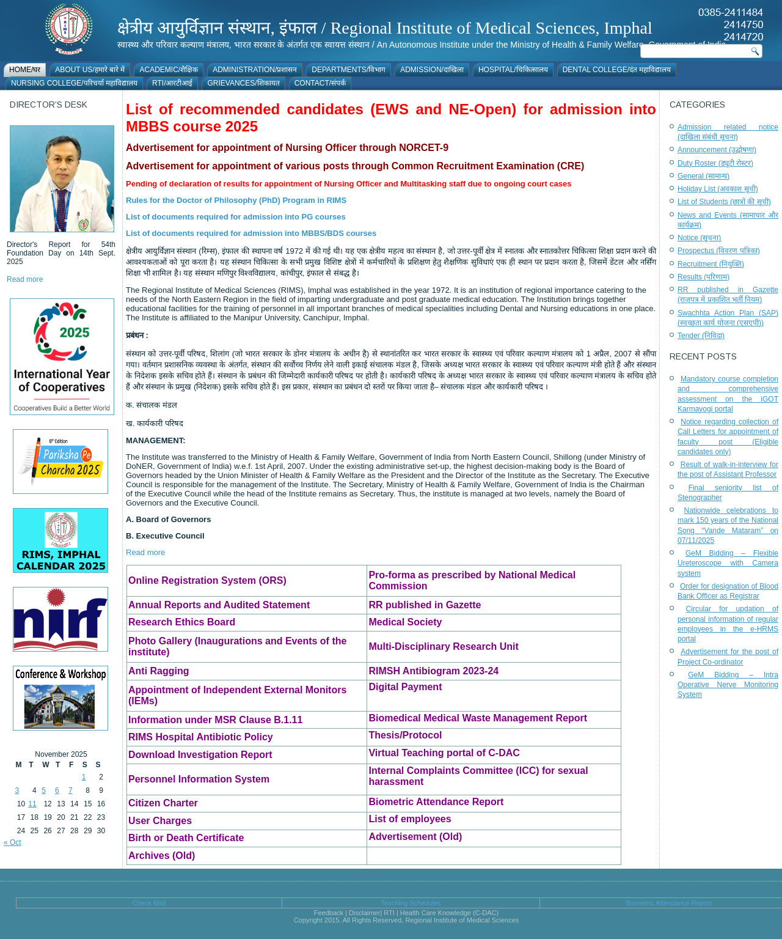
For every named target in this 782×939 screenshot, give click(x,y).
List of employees (409, 819)
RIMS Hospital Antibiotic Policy (200, 737)
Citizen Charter (163, 803)
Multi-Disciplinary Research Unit (443, 646)
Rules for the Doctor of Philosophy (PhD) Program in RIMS (236, 200)
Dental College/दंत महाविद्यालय (617, 69)
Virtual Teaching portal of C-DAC (443, 753)
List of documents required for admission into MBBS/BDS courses (251, 233)
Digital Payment (405, 687)
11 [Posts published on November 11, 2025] (32, 804)
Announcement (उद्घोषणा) (717, 149)
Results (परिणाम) (703, 277)
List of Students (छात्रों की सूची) (724, 201)
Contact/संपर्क (320, 83)
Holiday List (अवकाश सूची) (718, 189)
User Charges (160, 821)
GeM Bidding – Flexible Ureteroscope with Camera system (728, 563)
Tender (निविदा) (701, 335)
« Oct (12, 842)
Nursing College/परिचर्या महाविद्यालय (74, 83)
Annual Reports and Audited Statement (219, 605)
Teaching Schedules (410, 903)
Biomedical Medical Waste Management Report (477, 718)
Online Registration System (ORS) (207, 580)
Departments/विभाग (349, 69)
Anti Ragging (158, 671)
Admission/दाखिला (432, 69)
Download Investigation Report (200, 754)
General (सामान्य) (703, 176)
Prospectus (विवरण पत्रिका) (719, 250)
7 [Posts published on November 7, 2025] (70, 790)
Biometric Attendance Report (435, 802)
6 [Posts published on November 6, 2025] (57, 790)
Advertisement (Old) (415, 836)
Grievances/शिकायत (243, 83)
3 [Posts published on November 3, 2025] (17, 790)
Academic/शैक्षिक (168, 69)
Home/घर (24, 69)
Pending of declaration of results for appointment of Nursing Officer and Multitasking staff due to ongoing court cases (349, 183)
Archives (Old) (161, 855)
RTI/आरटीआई (172, 83)
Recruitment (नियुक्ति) (711, 264)
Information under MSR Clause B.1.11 (215, 720)
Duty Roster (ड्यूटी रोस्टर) (715, 163)
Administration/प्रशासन (255, 69)
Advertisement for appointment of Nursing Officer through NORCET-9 (287, 147)
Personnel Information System (198, 779)
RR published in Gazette (424, 605)
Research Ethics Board (181, 622)
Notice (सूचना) (699, 238)
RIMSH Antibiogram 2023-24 (433, 671)
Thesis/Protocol (405, 735)
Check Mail (149, 903)
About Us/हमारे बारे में (90, 69)
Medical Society (405, 622)
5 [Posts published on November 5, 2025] (44, 790)
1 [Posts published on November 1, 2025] (84, 777)
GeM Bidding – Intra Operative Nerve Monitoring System (728, 685)
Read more (25, 279)
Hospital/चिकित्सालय (513, 69)
